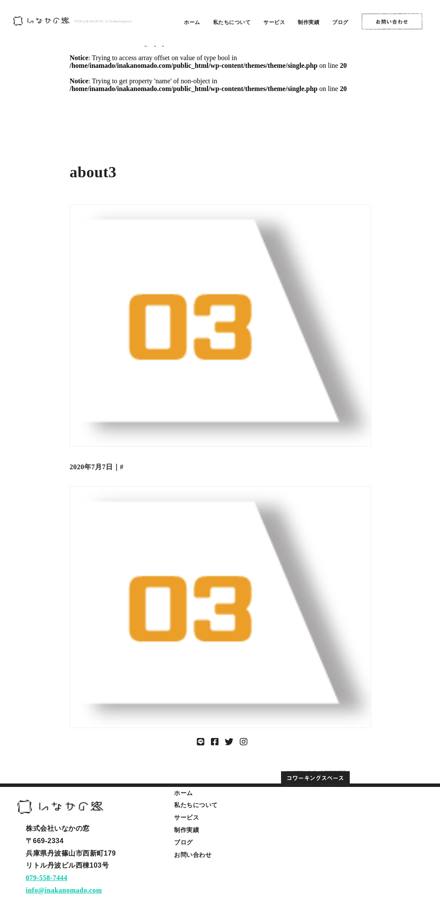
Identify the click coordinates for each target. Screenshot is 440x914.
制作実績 (308, 22)
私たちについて (232, 22)
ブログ (340, 22)
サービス (274, 22)
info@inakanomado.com (64, 890)
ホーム (192, 22)
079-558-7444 (46, 877)
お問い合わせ (192, 854)
